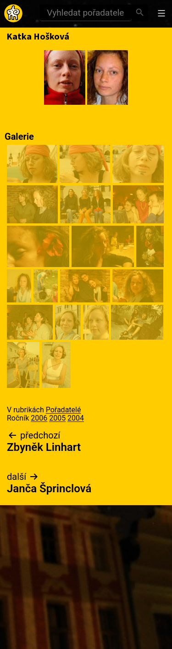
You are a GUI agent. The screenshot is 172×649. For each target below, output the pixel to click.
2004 (75, 418)
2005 (57, 418)
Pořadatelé (63, 409)
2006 (39, 418)
